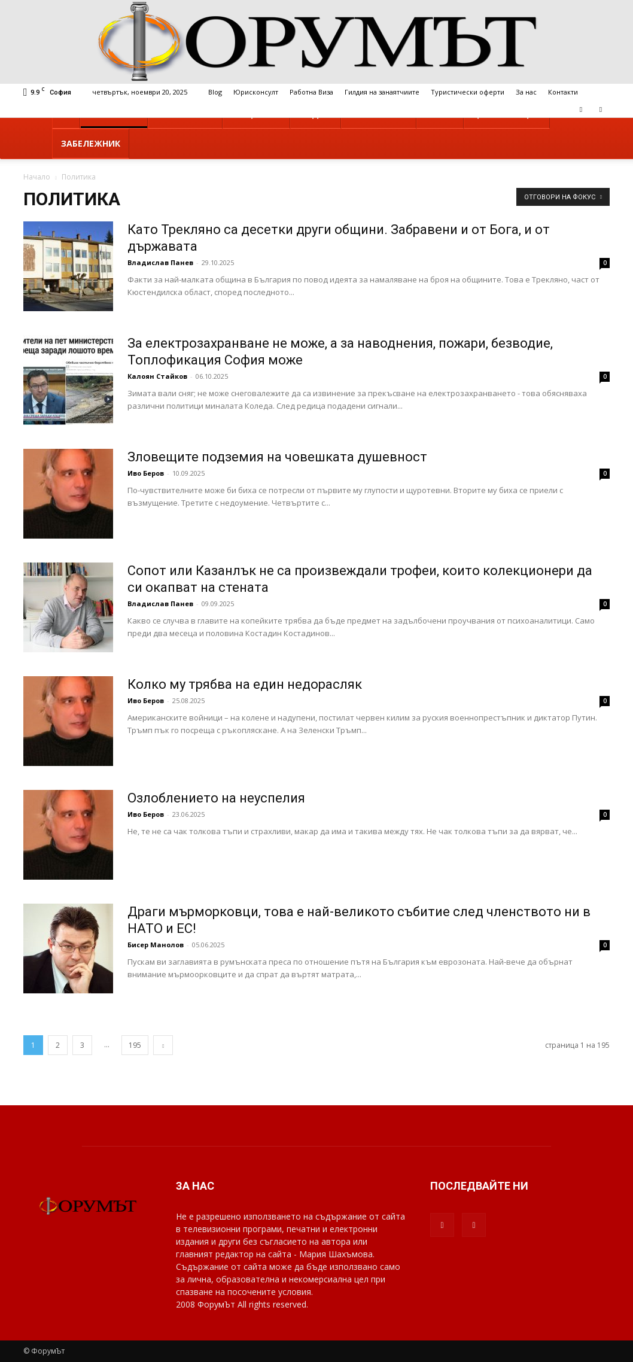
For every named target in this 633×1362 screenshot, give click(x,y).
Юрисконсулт (255, 91)
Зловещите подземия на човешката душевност (277, 456)
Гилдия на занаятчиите (382, 91)
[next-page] (163, 1045)
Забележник (90, 143)
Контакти (563, 91)
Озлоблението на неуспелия (216, 798)
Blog (215, 91)
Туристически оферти (467, 91)
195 (135, 1045)
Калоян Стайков (157, 376)
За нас (526, 91)
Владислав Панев (160, 262)
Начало (36, 177)
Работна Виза (311, 91)
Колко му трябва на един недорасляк (244, 684)
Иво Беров (145, 473)
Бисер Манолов (155, 944)
